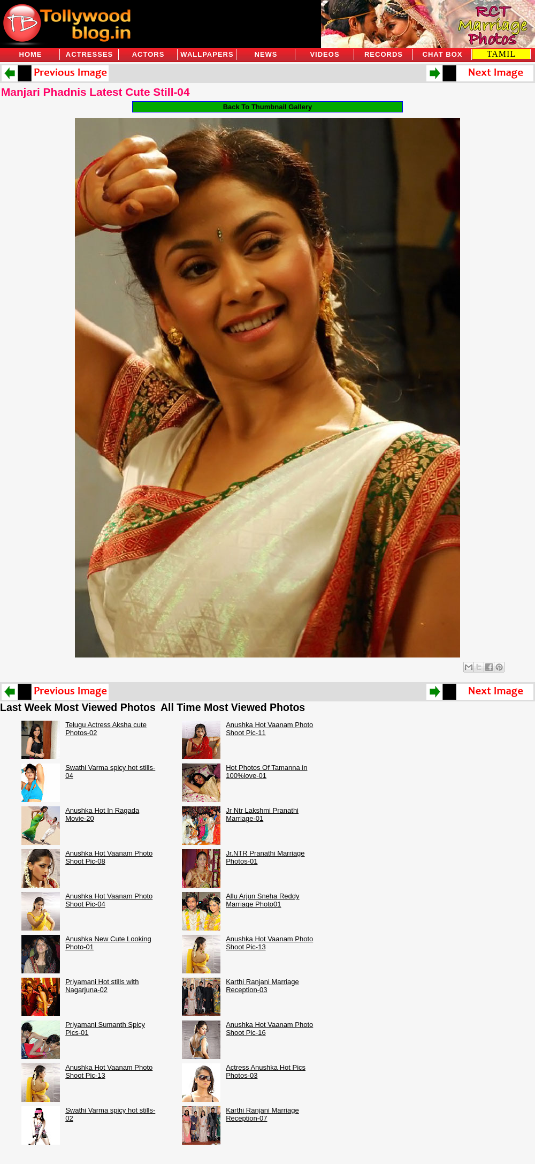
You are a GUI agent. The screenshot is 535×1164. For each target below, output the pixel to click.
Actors (148, 54)
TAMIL (501, 53)
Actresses (89, 54)
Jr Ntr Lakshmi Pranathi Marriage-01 (262, 814)
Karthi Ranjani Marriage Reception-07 (262, 1114)
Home (30, 54)
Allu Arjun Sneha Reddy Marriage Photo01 (262, 900)
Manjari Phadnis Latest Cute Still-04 (95, 92)
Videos (324, 54)
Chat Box (443, 54)
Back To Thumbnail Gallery (267, 107)
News (266, 54)
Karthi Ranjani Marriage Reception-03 (262, 986)
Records (383, 54)
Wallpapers (206, 54)
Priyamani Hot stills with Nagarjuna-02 (102, 986)
